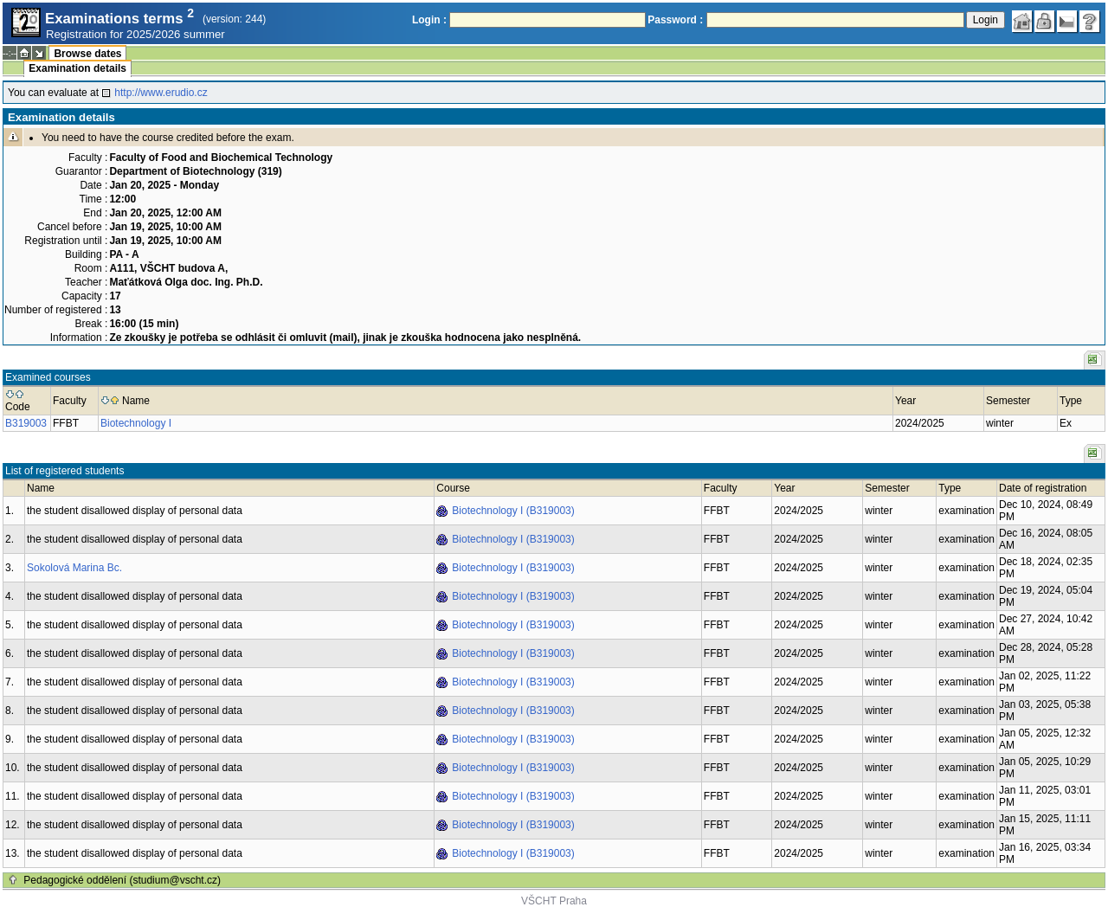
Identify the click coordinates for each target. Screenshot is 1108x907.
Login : (429, 20)
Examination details (77, 68)
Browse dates (87, 54)
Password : (675, 20)
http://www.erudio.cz (160, 93)
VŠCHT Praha (554, 901)
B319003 (26, 423)
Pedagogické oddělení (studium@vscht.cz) (122, 880)
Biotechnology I (135, 423)
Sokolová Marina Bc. (74, 568)
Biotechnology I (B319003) (513, 511)
